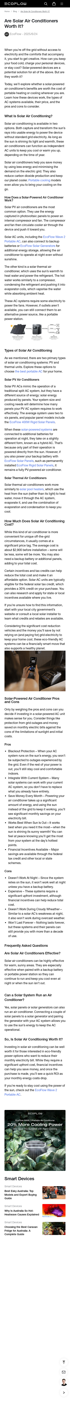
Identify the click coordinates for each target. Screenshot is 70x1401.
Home (7, 11)
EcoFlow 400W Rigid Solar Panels (32, 422)
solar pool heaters (32, 489)
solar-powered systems (36, 429)
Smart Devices (13, 1186)
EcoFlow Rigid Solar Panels (35, 465)
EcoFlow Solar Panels (19, 461)
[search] (46, 3)
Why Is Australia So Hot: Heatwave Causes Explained (21, 1212)
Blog (15, 11)
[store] (54, 3)
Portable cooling (39, 180)
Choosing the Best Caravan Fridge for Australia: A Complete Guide (21, 1230)
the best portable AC (29, 371)
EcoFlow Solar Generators (37, 246)
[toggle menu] (62, 3)
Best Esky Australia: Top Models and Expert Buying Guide (20, 1195)
